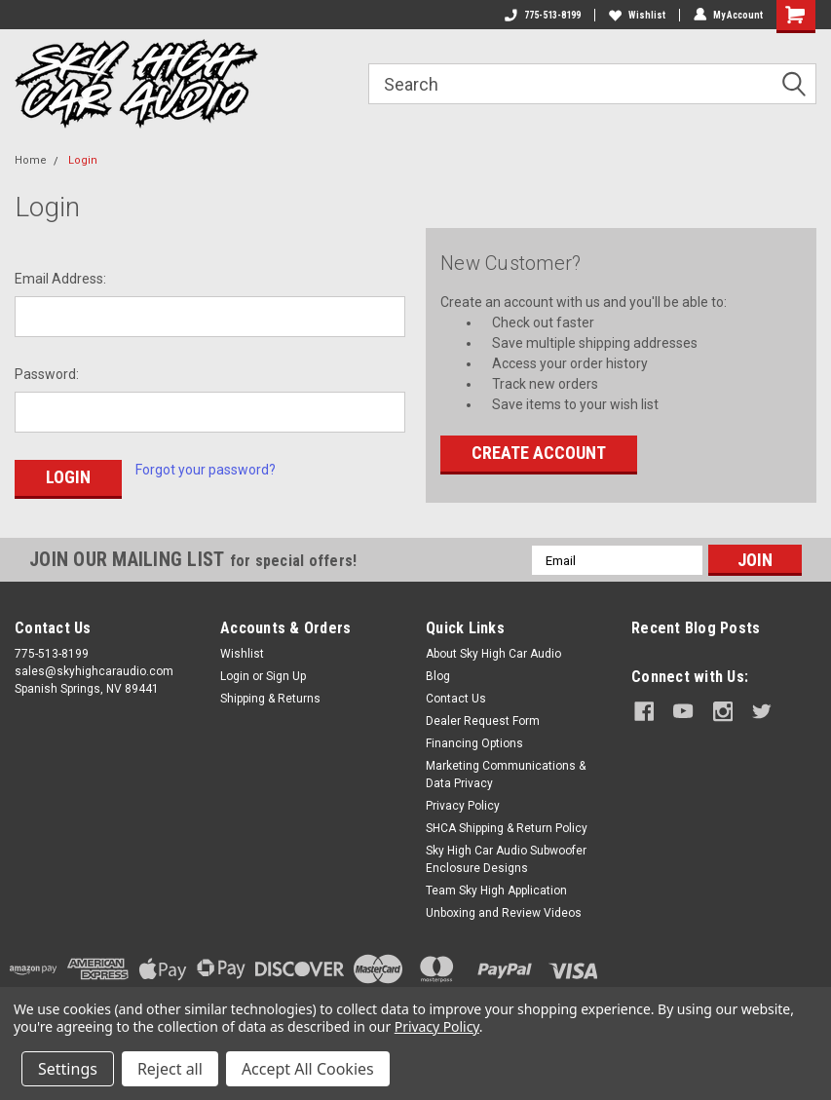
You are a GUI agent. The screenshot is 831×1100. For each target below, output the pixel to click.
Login (82, 160)
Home (31, 160)
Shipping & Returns (270, 698)
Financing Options (474, 743)
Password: (47, 374)
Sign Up (286, 676)
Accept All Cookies (308, 1069)
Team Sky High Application (496, 890)
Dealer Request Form (483, 721)
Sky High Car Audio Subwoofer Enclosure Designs (506, 859)
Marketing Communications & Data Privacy (505, 774)
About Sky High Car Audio (493, 654)
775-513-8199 (543, 15)
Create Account (539, 452)
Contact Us (456, 698)
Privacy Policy (463, 806)
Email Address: (60, 278)
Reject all (170, 1069)
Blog (438, 676)
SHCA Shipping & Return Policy (506, 828)
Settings (67, 1069)
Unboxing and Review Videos (504, 913)
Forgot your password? (205, 469)
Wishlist (637, 15)
